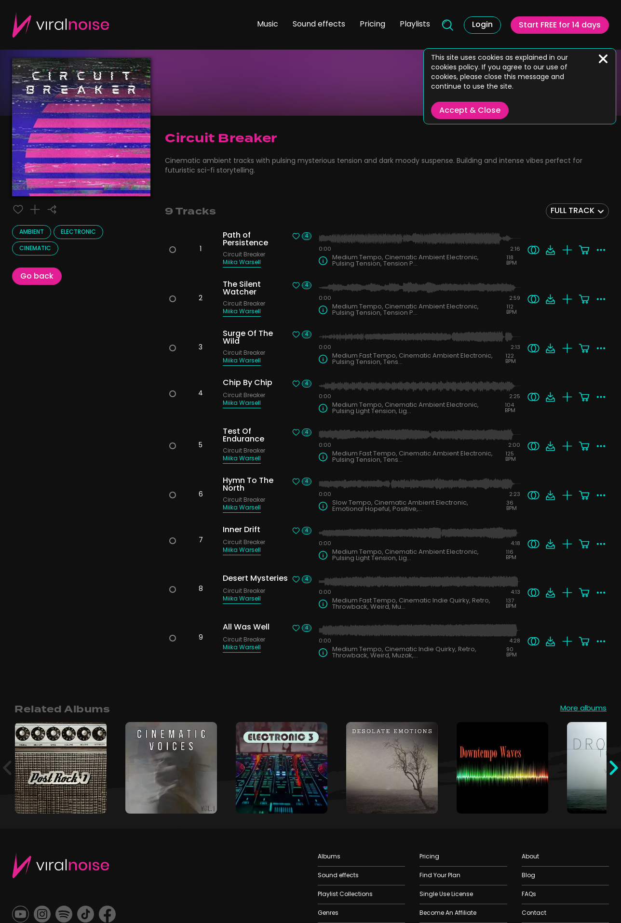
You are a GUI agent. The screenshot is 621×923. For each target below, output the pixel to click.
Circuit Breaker (244, 255)
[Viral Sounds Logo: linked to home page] (60, 25)
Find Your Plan (439, 875)
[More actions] (601, 250)
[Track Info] (323, 260)
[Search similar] (533, 250)
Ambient (31, 232)
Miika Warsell (242, 264)
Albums (329, 857)
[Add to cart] (584, 250)
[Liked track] (18, 209)
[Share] (52, 209)
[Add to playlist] (35, 209)
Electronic (78, 232)
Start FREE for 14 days (560, 25)
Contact (534, 913)
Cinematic (35, 249)
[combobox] (577, 211)
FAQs (529, 894)
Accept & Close (469, 111)
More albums (583, 709)
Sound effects (319, 24)
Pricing (372, 24)
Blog (528, 875)
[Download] (550, 250)
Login (482, 25)
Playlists (415, 24)
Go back (37, 276)
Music (267, 24)
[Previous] (7, 767)
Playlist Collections (345, 894)
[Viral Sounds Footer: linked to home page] (60, 865)
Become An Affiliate (447, 913)
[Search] (447, 25)
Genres (328, 913)
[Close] (603, 58)
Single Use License (446, 894)
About (530, 857)
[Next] (614, 767)
